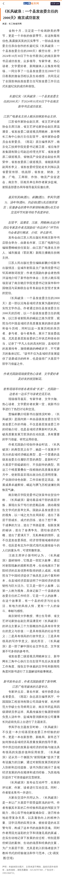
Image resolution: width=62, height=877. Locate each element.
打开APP (55, 4)
